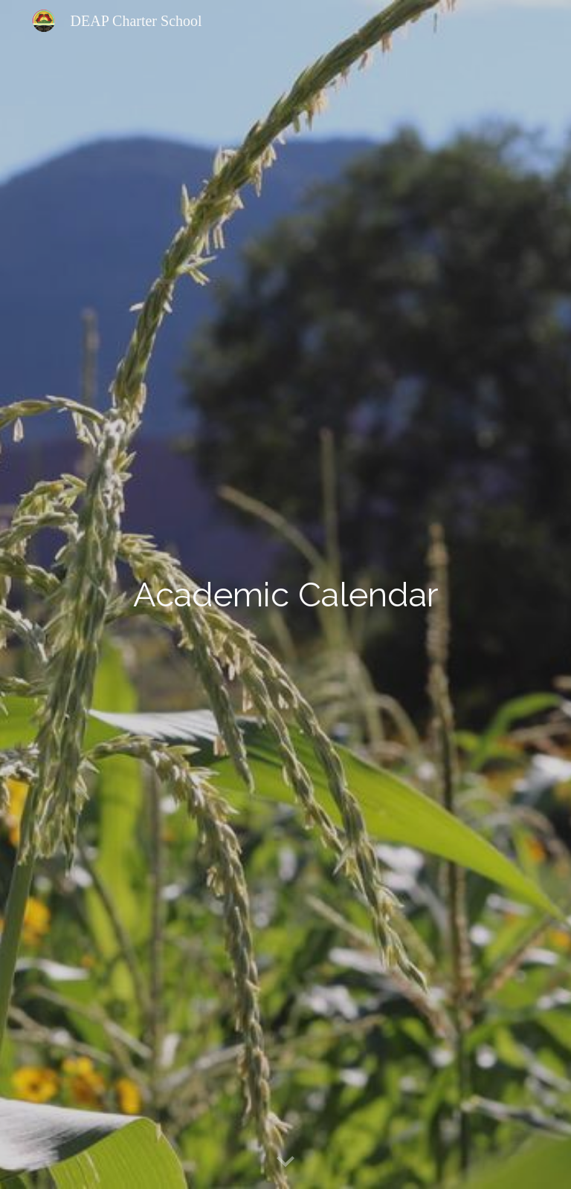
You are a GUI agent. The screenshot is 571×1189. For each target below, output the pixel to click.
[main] (286, 594)
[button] (285, 1162)
